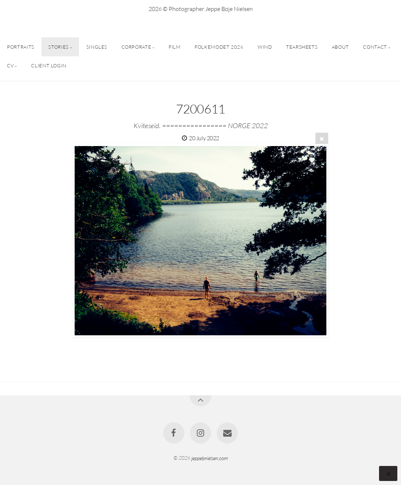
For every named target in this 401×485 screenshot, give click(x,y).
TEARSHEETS (302, 47)
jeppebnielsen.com (209, 458)
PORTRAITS (20, 47)
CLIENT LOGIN (49, 65)
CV (10, 65)
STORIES (58, 47)
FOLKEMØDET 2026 (219, 47)
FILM (175, 47)
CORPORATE (136, 47)
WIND (265, 47)
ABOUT (340, 47)
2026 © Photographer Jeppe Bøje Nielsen (201, 8)
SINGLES (96, 47)
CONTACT (375, 47)
